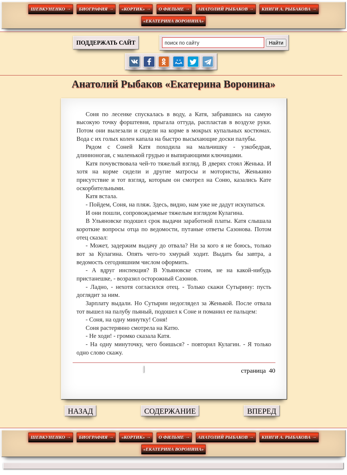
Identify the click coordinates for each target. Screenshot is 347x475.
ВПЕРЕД (261, 411)
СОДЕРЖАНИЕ (170, 411)
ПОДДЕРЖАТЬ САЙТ (106, 43)
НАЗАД (80, 411)
